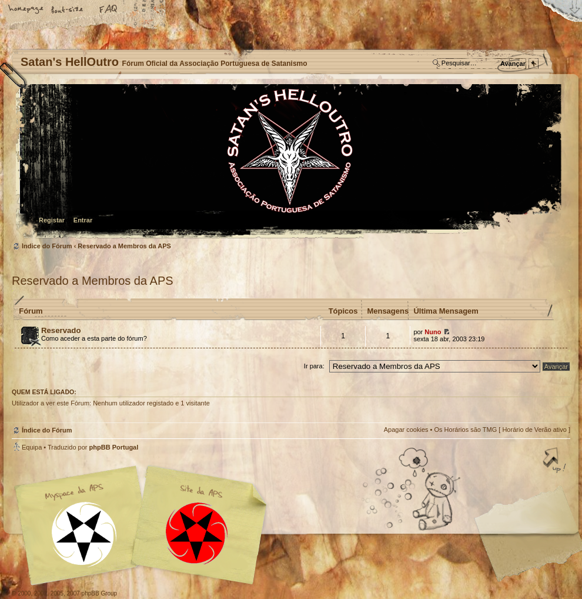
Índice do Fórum (289, 162)
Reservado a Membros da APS (124, 245)
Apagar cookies (406, 429)
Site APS (197, 533)
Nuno (432, 331)
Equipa (32, 447)
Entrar (82, 220)
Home (26, 10)
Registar (52, 220)
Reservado (61, 330)
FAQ (108, 10)
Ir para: (314, 366)
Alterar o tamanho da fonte (67, 10)
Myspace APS (144, 525)
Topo (555, 461)
